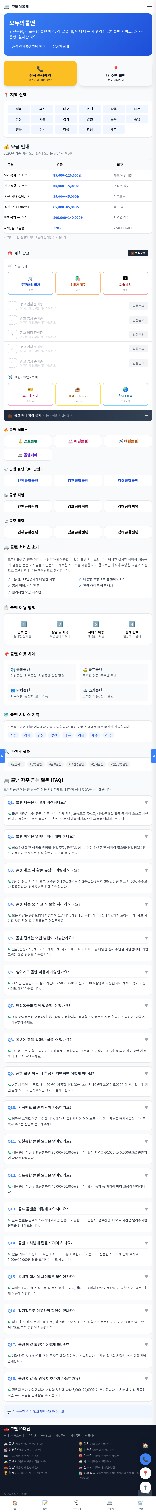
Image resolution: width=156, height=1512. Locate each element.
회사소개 (16, 1435)
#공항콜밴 (36, 764)
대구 (66, 108)
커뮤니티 (90, 1435)
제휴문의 (61, 1435)
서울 (19, 108)
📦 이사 (83, 1443)
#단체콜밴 (97, 764)
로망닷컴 (83, 1478)
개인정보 (46, 1435)
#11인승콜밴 (76, 764)
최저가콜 (41, 1473)
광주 (114, 108)
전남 (42, 129)
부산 (42, 108)
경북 (66, 129)
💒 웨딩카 (11, 1449)
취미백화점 (130, 1473)
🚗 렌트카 (85, 1467)
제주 (114, 129)
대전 (137, 108)
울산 (19, 119)
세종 (42, 119)
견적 (45, 1504)
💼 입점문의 (138, 253)
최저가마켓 (117, 1473)
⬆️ (145, 1487)
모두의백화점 (103, 1473)
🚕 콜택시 (11, 1461)
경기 (66, 119)
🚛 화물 (83, 1461)
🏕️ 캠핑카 (85, 1449)
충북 (114, 119)
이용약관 (31, 1435)
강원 (90, 119)
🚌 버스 (9, 1455)
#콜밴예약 (16, 764)
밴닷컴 (24, 1473)
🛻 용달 (9, 1467)
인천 (90, 108)
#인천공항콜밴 (119, 764)
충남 (137, 119)
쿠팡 (141, 1504)
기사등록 (75, 1435)
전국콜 (32, 1473)
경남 (90, 129)
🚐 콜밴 (9, 1443)
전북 (19, 129)
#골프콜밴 (55, 764)
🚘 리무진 (85, 1455)
